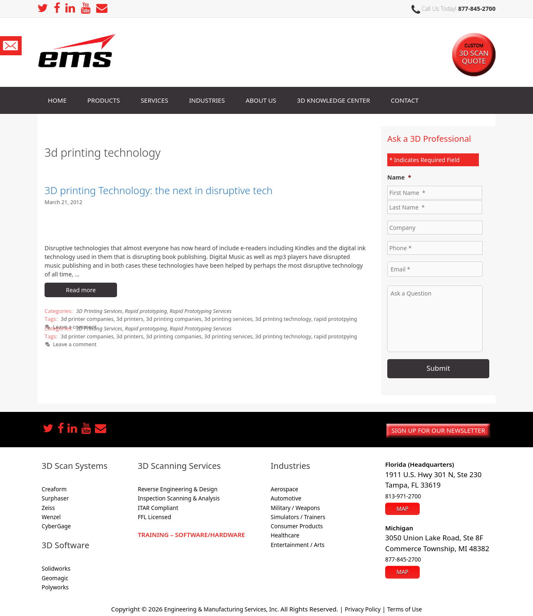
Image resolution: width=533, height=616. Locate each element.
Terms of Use (412, 607)
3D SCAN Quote (474, 49)
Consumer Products (297, 524)
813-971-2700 (403, 494)
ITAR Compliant (158, 506)
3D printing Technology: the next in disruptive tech (159, 190)
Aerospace (284, 487)
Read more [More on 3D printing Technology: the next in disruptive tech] (81, 289)
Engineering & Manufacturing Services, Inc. (218, 607)
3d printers (126, 318)
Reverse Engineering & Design (177, 487)
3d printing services (219, 318)
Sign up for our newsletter (438, 428)
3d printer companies (86, 318)
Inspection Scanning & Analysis (179, 496)
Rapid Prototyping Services (193, 310)
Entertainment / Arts (297, 543)
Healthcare (285, 533)
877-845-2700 (477, 8)
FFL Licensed (154, 515)
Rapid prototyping (142, 310)
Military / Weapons (295, 506)
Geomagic (55, 576)
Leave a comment (73, 341)
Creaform (54, 487)
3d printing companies (168, 318)
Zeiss (48, 506)
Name (399, 177)
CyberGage (56, 524)
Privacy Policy (366, 607)
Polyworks (55, 585)
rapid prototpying (320, 318)
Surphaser (55, 496)
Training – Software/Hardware (191, 532)
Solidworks (56, 567)
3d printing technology (270, 318)
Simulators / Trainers (298, 515)
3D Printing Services (98, 310)
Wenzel (51, 515)
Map (402, 505)
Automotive (286, 496)
